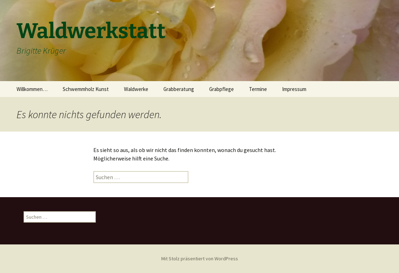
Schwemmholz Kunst (86, 89)
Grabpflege (221, 89)
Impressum (294, 89)
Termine (258, 89)
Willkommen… (32, 89)
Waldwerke (136, 89)
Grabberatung (178, 89)
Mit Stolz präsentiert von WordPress (199, 258)
